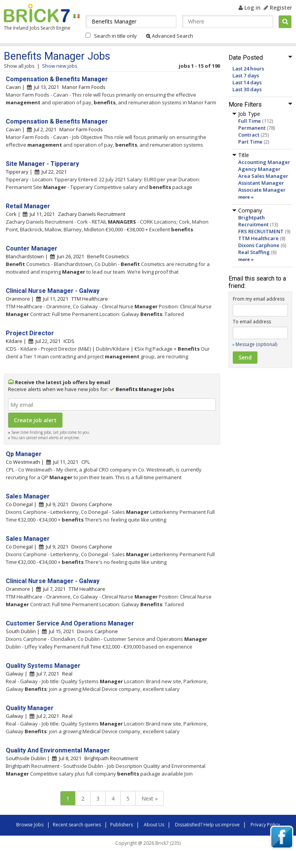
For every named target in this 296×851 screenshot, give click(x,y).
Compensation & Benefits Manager (57, 79)
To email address (252, 321)
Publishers (121, 824)
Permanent (252, 127)
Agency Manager (259, 169)
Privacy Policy (265, 824)
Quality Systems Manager (43, 665)
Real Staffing (254, 252)
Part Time (250, 141)
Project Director (30, 333)
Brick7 (37, 13)
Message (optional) (256, 344)
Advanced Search (169, 35)
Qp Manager (24, 454)
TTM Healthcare (258, 238)
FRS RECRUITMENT (261, 231)
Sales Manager (28, 496)
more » (246, 197)
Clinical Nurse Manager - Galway (52, 290)
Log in (250, 7)
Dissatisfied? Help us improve (207, 824)
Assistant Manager (261, 182)
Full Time (249, 120)
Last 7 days (245, 75)
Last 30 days (247, 89)
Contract (248, 134)
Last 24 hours (248, 68)
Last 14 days (247, 82)
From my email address (258, 299)
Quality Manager (30, 708)
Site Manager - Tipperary (42, 163)
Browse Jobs (30, 824)
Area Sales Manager (263, 175)
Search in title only (115, 35)
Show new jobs (59, 65)
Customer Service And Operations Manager (70, 623)
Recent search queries (77, 824)
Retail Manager (28, 206)
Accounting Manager (264, 162)
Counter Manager (31, 248)
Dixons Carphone (258, 245)
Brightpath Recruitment (253, 221)
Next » (149, 798)
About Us (154, 824)
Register (278, 7)
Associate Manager (262, 189)
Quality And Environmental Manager (58, 750)
